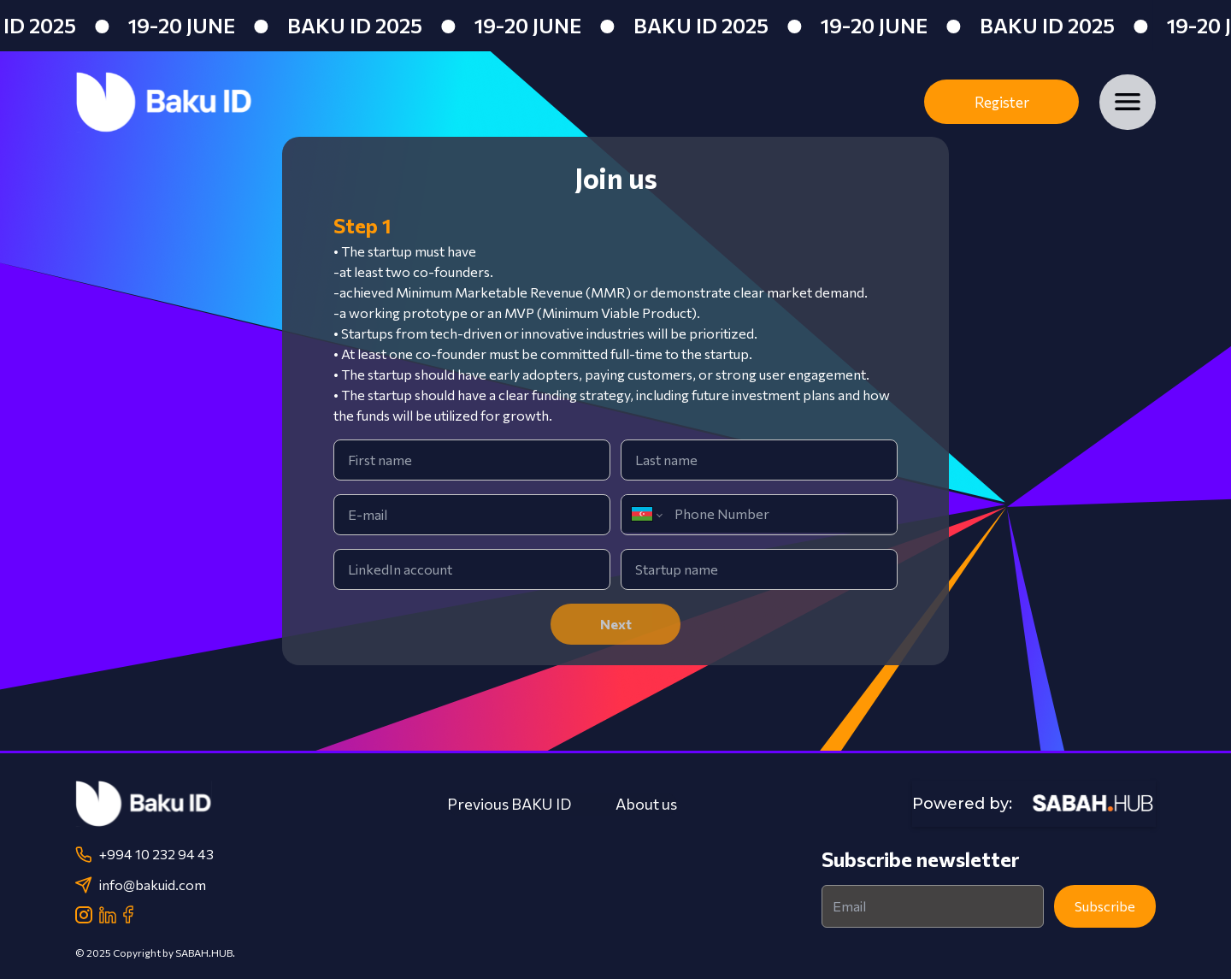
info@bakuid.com (140, 884)
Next (616, 624)
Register (1002, 102)
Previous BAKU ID (509, 803)
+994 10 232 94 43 (144, 854)
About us (646, 803)
